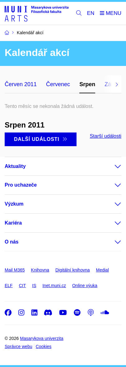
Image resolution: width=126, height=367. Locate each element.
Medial (102, 269)
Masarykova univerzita (41, 338)
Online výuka (84, 285)
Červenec (58, 84)
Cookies (44, 346)
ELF (9, 285)
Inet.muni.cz (54, 285)
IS (34, 285)
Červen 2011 (21, 84)
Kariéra (13, 222)
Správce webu (18, 346)
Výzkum (14, 204)
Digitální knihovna (72, 269)
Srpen (87, 84)
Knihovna (40, 269)
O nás (11, 241)
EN (91, 13)
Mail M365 (15, 269)
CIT (22, 285)
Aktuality (15, 166)
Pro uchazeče (21, 185)
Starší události (105, 136)
